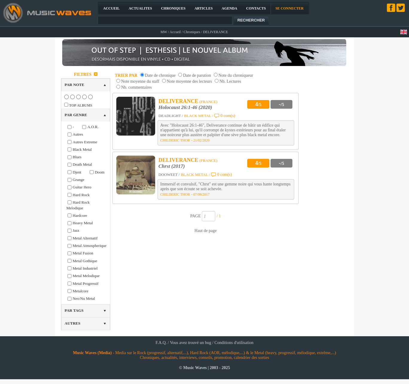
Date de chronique (160, 75)
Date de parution (197, 75)
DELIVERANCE (178, 101)
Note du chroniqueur (236, 75)
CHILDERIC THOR (175, 140)
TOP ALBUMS (80, 105)
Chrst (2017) (171, 166)
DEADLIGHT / (170, 115)
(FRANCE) (208, 101)
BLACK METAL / (198, 115)
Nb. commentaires (136, 87)
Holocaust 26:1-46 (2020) (185, 107)
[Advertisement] (326, 159)
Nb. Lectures (230, 81)
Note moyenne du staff (140, 81)
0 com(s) (227, 115)
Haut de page (206, 230)
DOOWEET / (169, 174)
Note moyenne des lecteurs (189, 81)
